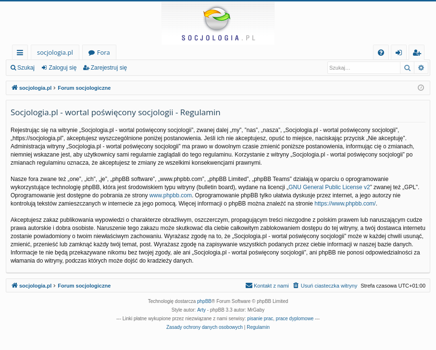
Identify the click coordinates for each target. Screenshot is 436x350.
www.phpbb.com (170, 195)
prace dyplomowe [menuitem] (294, 318)
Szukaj (26, 67)
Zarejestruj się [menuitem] (419, 54)
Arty (201, 310)
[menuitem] (381, 52)
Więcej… (21, 54)
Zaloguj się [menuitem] (400, 54)
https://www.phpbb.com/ (344, 203)
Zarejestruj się (109, 67)
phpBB (204, 301)
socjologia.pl (55, 52)
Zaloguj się (62, 67)
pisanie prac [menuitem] (260, 318)
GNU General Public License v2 (329, 187)
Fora (103, 52)
